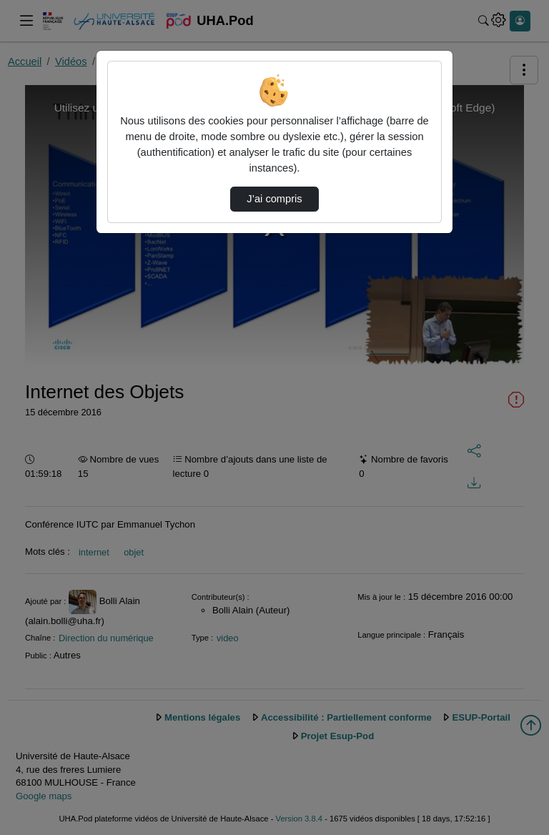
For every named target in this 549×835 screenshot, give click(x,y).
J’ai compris (274, 198)
